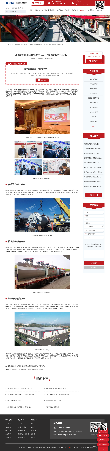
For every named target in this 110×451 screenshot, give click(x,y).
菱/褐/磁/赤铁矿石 (23, 434)
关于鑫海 (37, 10)
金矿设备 (8, 8)
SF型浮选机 (93, 93)
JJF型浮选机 (94, 88)
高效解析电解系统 (93, 98)
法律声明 (94, 447)
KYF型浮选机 (94, 84)
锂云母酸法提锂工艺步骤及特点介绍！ (96, 162)
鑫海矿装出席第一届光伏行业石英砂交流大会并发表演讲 (25, 366)
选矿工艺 (60, 10)
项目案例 (8, 437)
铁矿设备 (14, 8)
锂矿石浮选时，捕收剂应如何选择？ (95, 167)
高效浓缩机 (93, 121)
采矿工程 (52, 10)
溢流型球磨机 (94, 112)
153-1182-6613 (43, 83)
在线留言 (103, 440)
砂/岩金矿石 (21, 430)
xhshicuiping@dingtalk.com (67, 435)
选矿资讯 (8, 434)
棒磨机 (94, 117)
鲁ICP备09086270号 (61, 447)
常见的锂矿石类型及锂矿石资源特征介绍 (96, 177)
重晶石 (33, 437)
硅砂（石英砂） (23, 427)
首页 (31, 10)
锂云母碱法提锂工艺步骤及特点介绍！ (96, 158)
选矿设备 (8, 427)
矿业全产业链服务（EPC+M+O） (66, 354)
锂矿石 (20, 423)
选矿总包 (20, 8)
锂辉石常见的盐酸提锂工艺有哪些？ (95, 186)
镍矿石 (33, 427)
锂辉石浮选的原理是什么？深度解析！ (96, 144)
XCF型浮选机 (94, 79)
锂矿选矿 (27, 194)
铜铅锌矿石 (21, 437)
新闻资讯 (83, 10)
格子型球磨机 (94, 107)
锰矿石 (33, 423)
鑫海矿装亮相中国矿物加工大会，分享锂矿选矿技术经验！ (46, 44)
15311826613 (58, 4)
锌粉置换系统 (94, 102)
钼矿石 (33, 434)
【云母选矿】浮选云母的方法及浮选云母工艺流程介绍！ (25, 369)
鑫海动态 (25, 44)
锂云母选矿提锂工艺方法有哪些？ (94, 181)
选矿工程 (45, 10)
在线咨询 (43, 80)
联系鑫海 (91, 10)
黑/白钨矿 (34, 430)
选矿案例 (75, 10)
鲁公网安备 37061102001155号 (80, 447)
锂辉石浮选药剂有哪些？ (93, 148)
